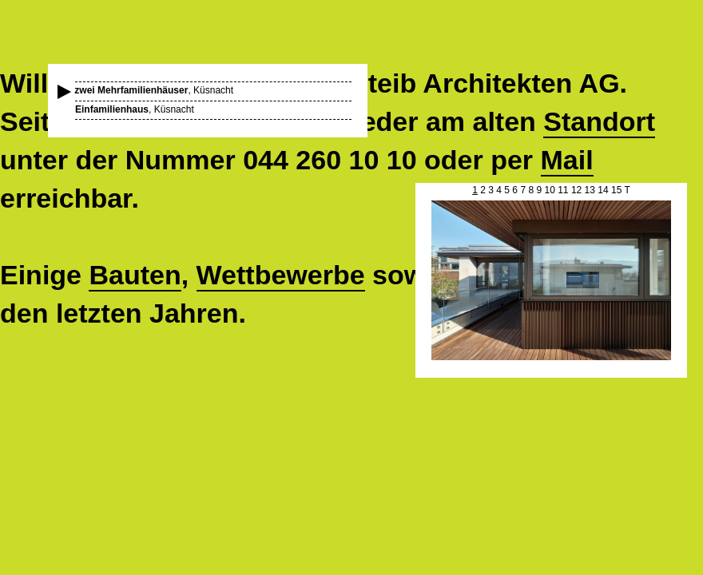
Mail (567, 160)
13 (590, 190)
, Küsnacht (154, 91)
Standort (599, 121)
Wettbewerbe (281, 275)
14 (603, 190)
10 (549, 190)
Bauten (135, 275)
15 (616, 190)
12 (576, 190)
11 (563, 190)
